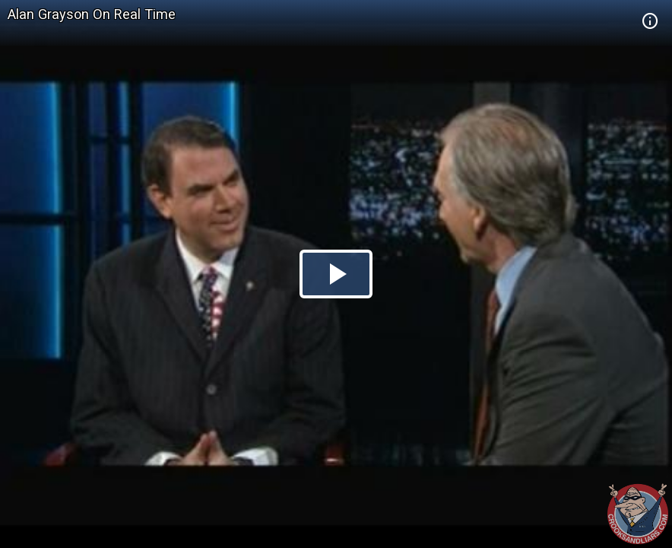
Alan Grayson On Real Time (92, 14)
